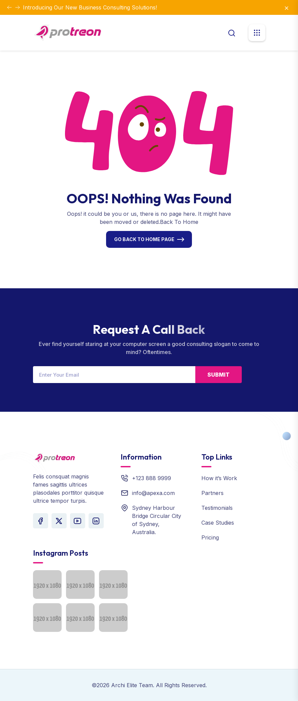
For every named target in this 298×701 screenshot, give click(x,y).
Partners (212, 493)
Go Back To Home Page (144, 239)
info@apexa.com (153, 493)
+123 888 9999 (151, 478)
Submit (218, 374)
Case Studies (217, 522)
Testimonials (217, 507)
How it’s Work (219, 478)
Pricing (210, 537)
